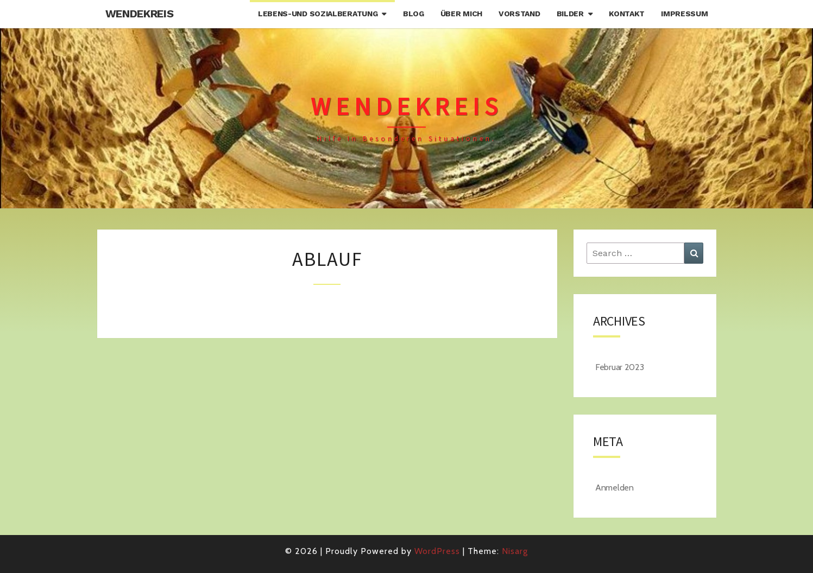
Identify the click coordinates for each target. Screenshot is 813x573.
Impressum (684, 13)
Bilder (570, 13)
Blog (413, 13)
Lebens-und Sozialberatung (318, 13)
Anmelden (614, 487)
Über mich (461, 13)
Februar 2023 (619, 367)
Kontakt (627, 13)
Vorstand (519, 13)
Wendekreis (139, 13)
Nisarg (515, 551)
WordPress (437, 551)
